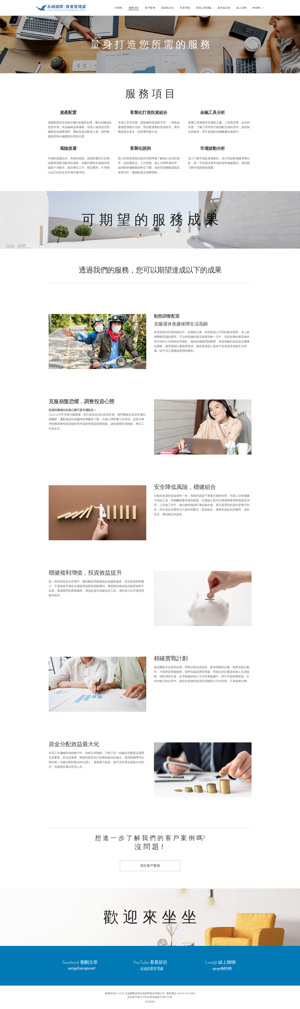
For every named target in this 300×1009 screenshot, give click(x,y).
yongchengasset (81, 968)
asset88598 (222, 969)
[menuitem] (121, 8)
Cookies (150, 1001)
